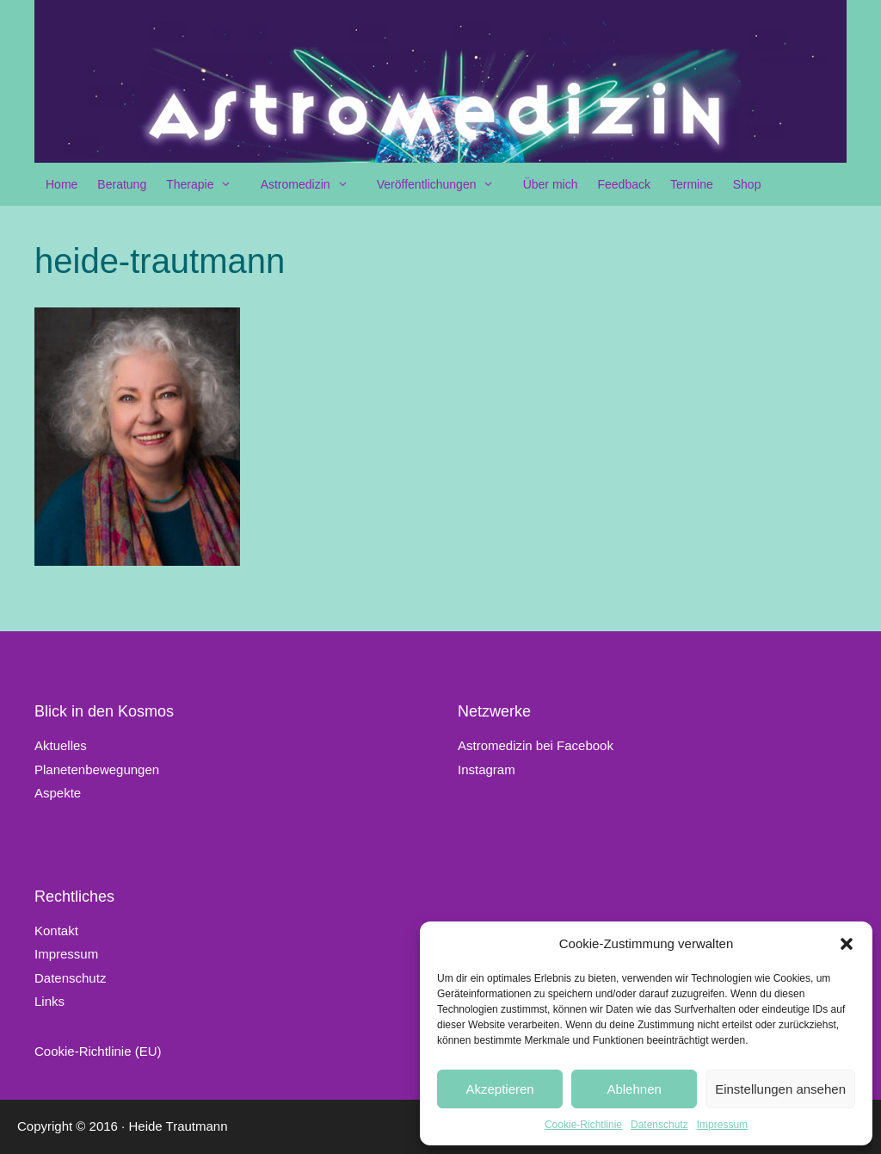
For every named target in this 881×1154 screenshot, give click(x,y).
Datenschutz (659, 1125)
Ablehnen (634, 1089)
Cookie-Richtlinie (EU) (98, 1051)
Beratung (121, 184)
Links (49, 1001)
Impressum (722, 1125)
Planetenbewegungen (96, 769)
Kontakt (56, 930)
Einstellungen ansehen (780, 1089)
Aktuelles (60, 745)
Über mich (550, 184)
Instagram (486, 769)
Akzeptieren (499, 1089)
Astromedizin (313, 184)
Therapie (207, 184)
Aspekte (57, 792)
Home (61, 184)
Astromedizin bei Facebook (535, 745)
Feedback (623, 184)
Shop (747, 184)
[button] (846, 943)
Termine (691, 184)
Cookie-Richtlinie (583, 1125)
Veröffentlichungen (444, 184)
